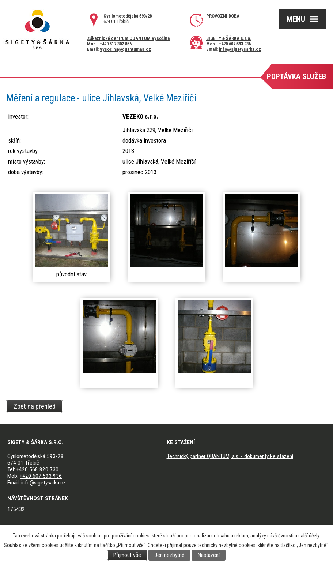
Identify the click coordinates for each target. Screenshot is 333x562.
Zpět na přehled (35, 406)
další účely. (309, 536)
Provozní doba (222, 16)
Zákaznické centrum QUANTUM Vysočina (128, 38)
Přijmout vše (127, 555)
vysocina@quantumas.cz (125, 49)
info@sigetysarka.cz (240, 49)
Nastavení (209, 555)
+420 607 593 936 (235, 43)
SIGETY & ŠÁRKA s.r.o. (228, 38)
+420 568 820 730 (37, 469)
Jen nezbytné (169, 555)
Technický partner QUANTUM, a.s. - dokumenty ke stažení (230, 456)
